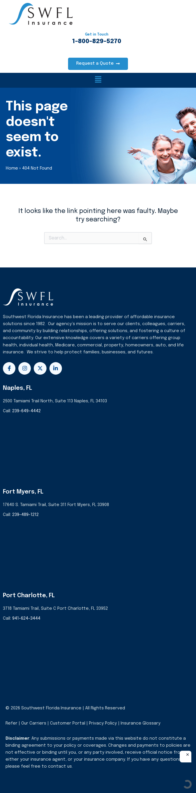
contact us (60, 766)
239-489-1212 (25, 514)
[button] (98, 80)
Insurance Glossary (141, 723)
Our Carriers (34, 723)
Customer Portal (67, 723)
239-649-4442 (26, 411)
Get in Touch (96, 34)
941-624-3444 (26, 618)
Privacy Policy (103, 723)
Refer (11, 723)
